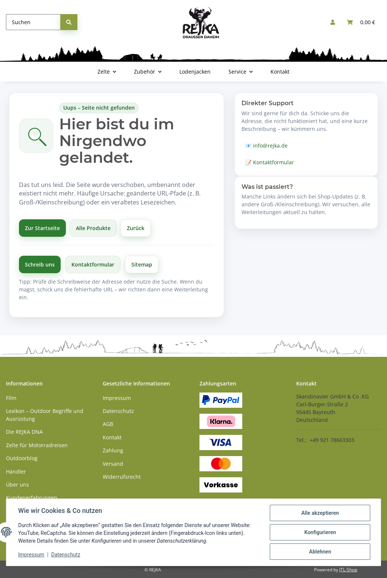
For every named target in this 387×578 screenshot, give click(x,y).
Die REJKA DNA (24, 431)
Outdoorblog (22, 458)
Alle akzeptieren (320, 513)
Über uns (17, 484)
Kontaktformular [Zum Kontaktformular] (92, 264)
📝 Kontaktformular (269, 162)
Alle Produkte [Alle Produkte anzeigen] (93, 228)
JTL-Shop (348, 569)
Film (11, 397)
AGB (108, 423)
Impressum (31, 555)
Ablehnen (320, 552)
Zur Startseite (42, 228)
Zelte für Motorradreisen (37, 445)
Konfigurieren (320, 532)
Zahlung (113, 450)
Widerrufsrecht (122, 476)
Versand (113, 463)
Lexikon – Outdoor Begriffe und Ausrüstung (44, 414)
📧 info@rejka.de (266, 145)
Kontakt (280, 71)
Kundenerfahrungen (31, 497)
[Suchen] (33, 22)
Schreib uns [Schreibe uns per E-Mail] (40, 264)
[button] (332, 22)
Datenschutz (65, 555)
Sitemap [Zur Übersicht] (141, 264)
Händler (16, 471)
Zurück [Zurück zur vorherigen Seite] (135, 228)
